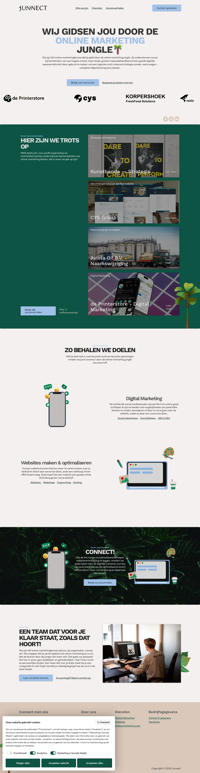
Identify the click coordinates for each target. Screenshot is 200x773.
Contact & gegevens (160, 717)
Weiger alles (23, 763)
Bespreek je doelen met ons (117, 82)
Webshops (49, 482)
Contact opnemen (167, 8)
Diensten (97, 8)
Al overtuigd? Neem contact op (73, 677)
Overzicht (103, 722)
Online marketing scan (127, 725)
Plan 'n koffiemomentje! (68, 311)
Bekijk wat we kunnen (83, 82)
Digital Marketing (124, 717)
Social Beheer (148, 418)
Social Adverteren (128, 418)
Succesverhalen (115, 8)
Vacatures (154, 721)
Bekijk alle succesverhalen (33, 311)
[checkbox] (16, 753)
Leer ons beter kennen (35, 677)
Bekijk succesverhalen (100, 582)
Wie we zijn (82, 8)
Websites (35, 482)
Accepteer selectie (59, 763)
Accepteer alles (94, 763)
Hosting (77, 482)
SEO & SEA (164, 418)
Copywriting (64, 482)
